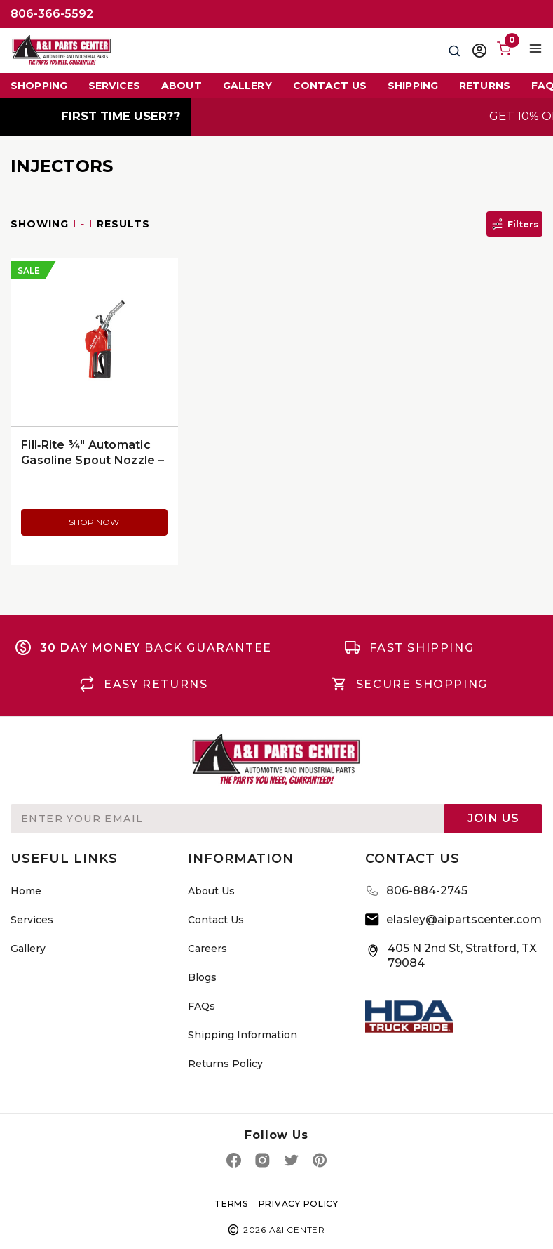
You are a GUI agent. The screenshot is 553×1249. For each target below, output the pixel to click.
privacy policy (299, 1203)
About (181, 85)
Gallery (247, 85)
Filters (514, 224)
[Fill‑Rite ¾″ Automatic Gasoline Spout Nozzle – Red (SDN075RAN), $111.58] (94, 342)
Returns (484, 85)
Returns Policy (225, 1063)
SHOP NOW (94, 522)
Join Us (493, 818)
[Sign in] (474, 50)
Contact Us (330, 85)
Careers (207, 948)
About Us (211, 891)
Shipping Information (242, 1035)
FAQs (201, 1006)
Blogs (202, 977)
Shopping (39, 85)
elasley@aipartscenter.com (464, 919)
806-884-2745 (426, 890)
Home (26, 891)
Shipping (413, 85)
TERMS (231, 1203)
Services (114, 85)
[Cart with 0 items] (498, 50)
